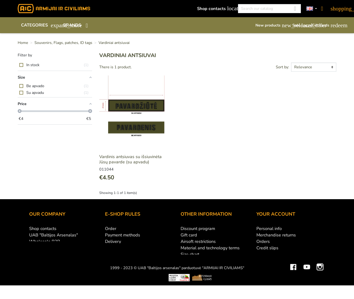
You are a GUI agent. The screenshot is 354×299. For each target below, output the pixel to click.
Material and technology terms (210, 248)
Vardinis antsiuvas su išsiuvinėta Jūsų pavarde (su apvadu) (130, 159)
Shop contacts (215, 8)
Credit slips (267, 248)
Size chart (190, 254)
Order (110, 228)
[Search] (269, 8)
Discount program (198, 228)
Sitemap (189, 261)
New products (271, 25)
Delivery (113, 241)
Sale (299, 25)
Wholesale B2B (44, 241)
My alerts (265, 267)
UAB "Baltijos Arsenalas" (53, 235)
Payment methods (122, 235)
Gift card (189, 235)
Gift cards (324, 25)
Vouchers (265, 261)
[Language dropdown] (311, 8)
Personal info (269, 228)
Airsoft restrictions (198, 241)
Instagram (320, 279)
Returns (112, 248)
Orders (263, 241)
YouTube (306, 279)
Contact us (115, 261)
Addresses (266, 254)
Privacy (112, 254)
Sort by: (282, 67)
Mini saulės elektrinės (281, 293)
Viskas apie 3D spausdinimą (86, 293)
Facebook (293, 279)
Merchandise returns (276, 235)
